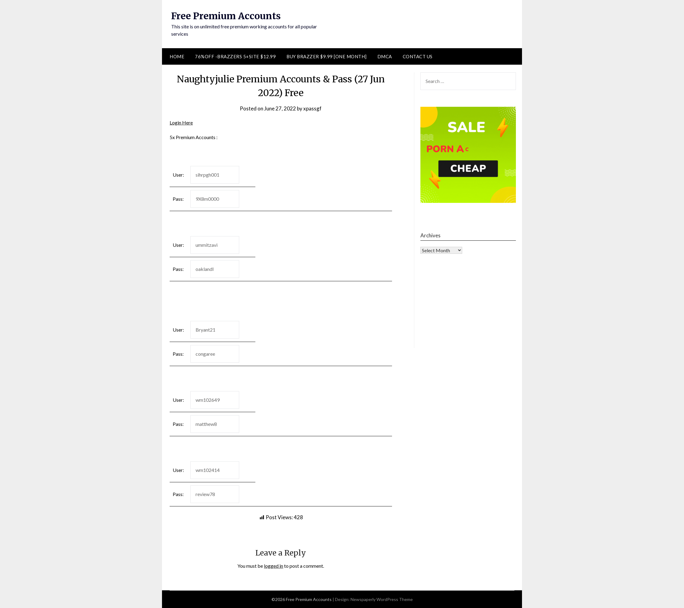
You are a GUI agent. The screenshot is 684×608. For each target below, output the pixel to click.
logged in (273, 566)
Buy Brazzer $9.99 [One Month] (326, 56)
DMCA (384, 56)
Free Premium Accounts (226, 16)
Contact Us (418, 56)
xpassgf (312, 108)
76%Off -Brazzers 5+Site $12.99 (235, 56)
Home (177, 56)
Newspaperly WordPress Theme (382, 599)
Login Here (181, 122)
